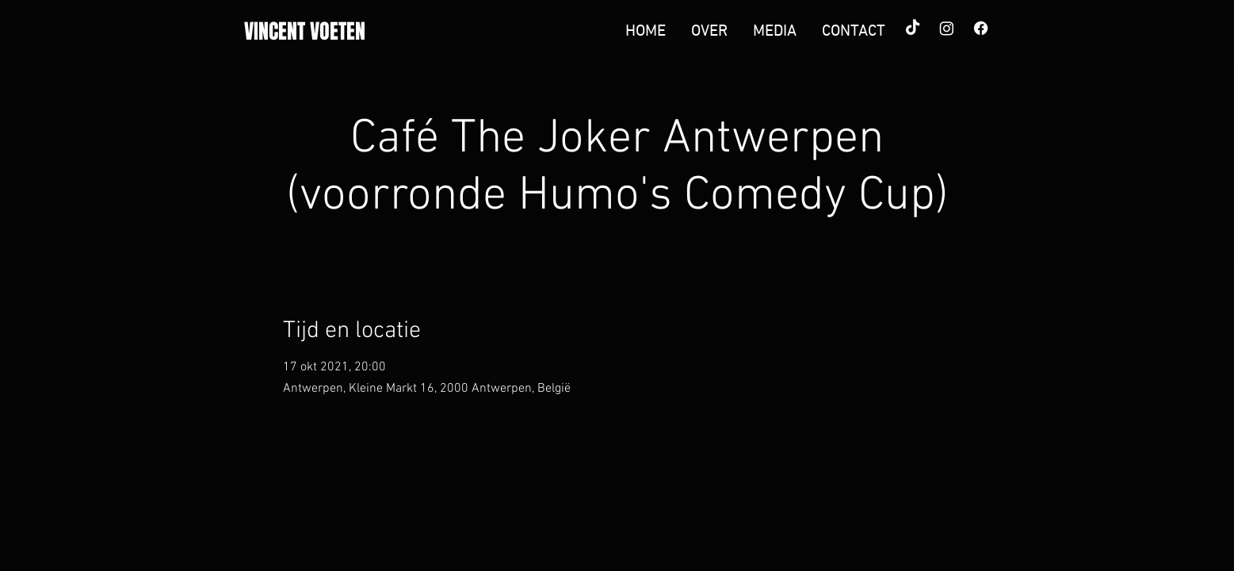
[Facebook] (981, 28)
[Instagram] (947, 28)
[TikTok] (913, 28)
